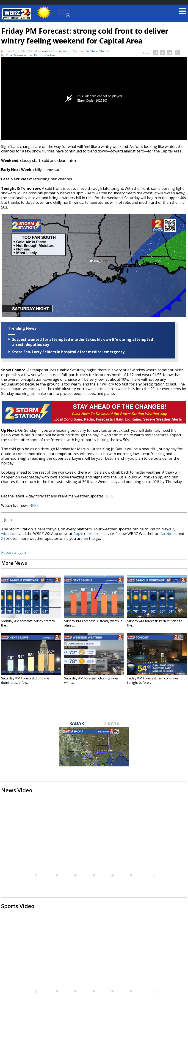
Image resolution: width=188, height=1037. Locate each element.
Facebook (168, 533)
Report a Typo (13, 552)
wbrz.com (9, 533)
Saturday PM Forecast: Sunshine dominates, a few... (25, 680)
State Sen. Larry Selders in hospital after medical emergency (68, 351)
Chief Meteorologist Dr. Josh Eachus (30, 55)
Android (95, 533)
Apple (78, 533)
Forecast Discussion (55, 51)
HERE (109, 496)
